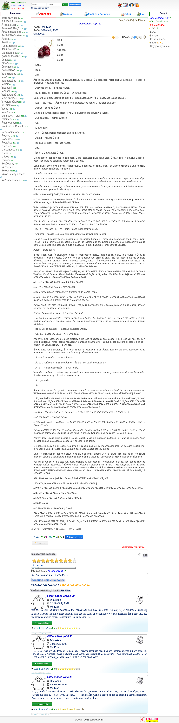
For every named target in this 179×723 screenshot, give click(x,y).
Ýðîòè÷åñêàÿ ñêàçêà (13, 174)
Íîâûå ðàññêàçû (10, 17)
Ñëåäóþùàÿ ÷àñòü (74, 537)
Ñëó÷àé (6, 135)
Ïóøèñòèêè (8, 112)
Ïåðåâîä (6, 91)
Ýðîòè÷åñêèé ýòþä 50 (59, 636)
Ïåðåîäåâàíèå (9, 94)
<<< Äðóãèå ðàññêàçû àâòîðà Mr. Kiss (50, 575)
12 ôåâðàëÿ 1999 (60, 603)
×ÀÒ (152, 28)
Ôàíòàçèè (7, 146)
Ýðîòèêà (6, 170)
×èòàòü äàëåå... (42, 623)
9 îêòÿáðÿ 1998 (49, 30)
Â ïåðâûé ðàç (9, 24)
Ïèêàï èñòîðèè (9, 98)
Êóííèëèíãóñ (8, 70)
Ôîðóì (153, 32)
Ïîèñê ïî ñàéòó (157, 39)
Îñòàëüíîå (7, 87)
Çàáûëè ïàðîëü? (40, 8)
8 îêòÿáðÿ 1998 (58, 684)
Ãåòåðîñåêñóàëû (11, 35)
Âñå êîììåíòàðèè (159, 18)
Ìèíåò (4, 77)
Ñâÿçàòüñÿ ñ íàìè (160, 46)
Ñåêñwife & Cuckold (13, 126)
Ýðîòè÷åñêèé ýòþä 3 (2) (61, 595)
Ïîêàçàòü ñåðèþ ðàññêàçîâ (132, 20)
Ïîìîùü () (156, 42)
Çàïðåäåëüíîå (9, 52)
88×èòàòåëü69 (55, 571)
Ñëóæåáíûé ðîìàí (11, 132)
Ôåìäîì (5, 153)
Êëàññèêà (7, 66)
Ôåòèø (5, 156)
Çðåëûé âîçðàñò (11, 56)
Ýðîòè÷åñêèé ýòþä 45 (59, 677)
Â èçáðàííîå (40, 543)
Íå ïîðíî (5, 84)
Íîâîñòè (154, 35)
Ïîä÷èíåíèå (7, 105)
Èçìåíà (5, 59)
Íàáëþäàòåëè (9, 80)
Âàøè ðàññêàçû (10, 28)
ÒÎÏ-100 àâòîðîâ (159, 21)
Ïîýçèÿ (5, 108)
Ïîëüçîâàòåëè (157, 25)
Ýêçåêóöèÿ (8, 163)
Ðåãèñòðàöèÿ (75, 5)
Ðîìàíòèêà (7, 119)
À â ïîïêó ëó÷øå (10, 21)
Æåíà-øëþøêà (9, 45)
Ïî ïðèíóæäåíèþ (10, 101)
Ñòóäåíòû (7, 142)
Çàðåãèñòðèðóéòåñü (45, 585)
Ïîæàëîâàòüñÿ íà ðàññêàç (133, 547)
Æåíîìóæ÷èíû (9, 49)
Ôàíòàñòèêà (8, 149)
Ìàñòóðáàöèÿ (9, 73)
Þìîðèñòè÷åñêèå (11, 180)
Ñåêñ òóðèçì (9, 122)
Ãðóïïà (5, 38)
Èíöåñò (6, 63)
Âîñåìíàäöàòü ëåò (11, 31)
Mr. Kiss (46, 27)
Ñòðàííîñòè (8, 139)
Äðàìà (5, 42)
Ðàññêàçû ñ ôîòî (11, 115)
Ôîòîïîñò (6, 160)
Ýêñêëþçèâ (8, 167)
